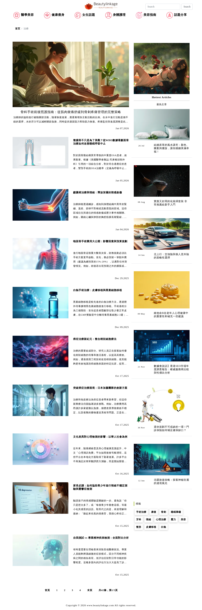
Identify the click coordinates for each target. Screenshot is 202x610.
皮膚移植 (151, 527)
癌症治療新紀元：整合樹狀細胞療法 (95, 339)
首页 (17, 28)
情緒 (148, 519)
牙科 (138, 519)
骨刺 (163, 512)
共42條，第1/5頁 (108, 590)
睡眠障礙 (176, 512)
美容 (183, 519)
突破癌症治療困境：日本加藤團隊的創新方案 (100, 387)
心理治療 (161, 519)
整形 (138, 527)
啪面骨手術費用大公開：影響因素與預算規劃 (100, 241)
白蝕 (163, 527)
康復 (153, 512)
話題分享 (180, 14)
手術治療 (141, 512)
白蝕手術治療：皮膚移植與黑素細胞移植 (97, 290)
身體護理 (119, 14)
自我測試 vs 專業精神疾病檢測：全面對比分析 (101, 537)
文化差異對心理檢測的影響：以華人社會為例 (100, 436)
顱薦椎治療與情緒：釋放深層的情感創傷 (97, 192)
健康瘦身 (58, 14)
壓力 (173, 519)
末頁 (89, 590)
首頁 (47, 590)
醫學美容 (27, 14)
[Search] (162, 7)
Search (187, 6)
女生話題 (88, 14)
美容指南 (149, 14)
